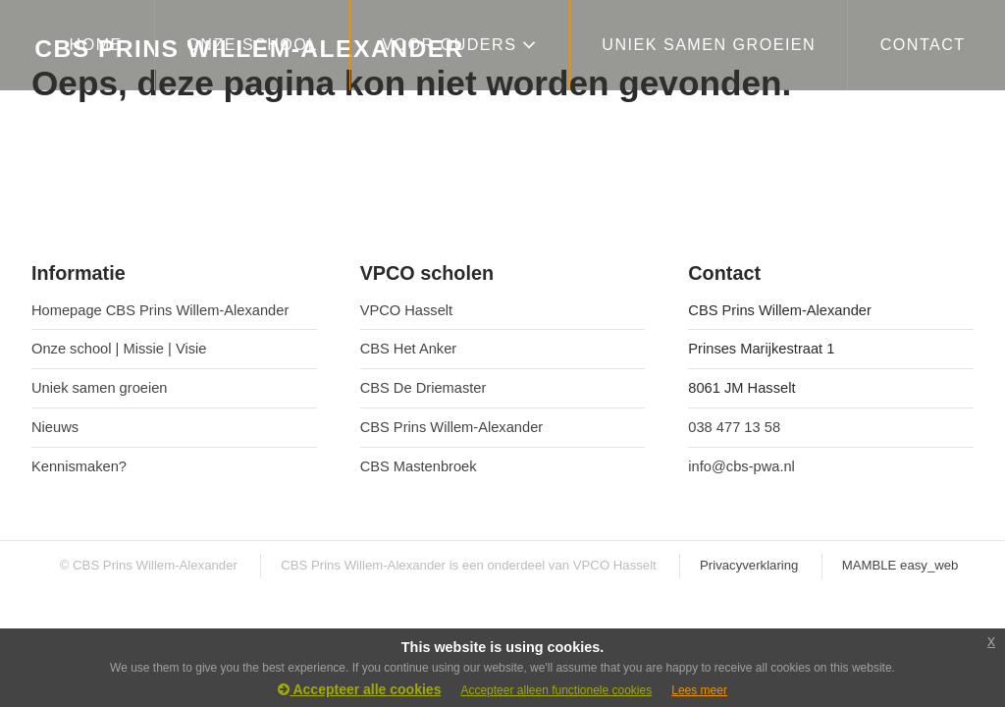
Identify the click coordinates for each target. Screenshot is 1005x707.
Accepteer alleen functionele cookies (556, 690)
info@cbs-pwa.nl (741, 466)
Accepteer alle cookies (359, 689)
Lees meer (699, 690)
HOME (96, 44)
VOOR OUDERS (460, 44)
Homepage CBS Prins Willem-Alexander (160, 310)
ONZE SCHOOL (252, 44)
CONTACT (923, 44)
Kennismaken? (79, 466)
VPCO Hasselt (406, 310)
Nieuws (55, 427)
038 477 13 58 (734, 427)
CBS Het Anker (408, 348)
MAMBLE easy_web (900, 565)
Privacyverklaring (749, 565)
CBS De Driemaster (423, 388)
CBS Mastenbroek (418, 466)
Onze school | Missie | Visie (118, 348)
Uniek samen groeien (99, 388)
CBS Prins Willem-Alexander (452, 427)
